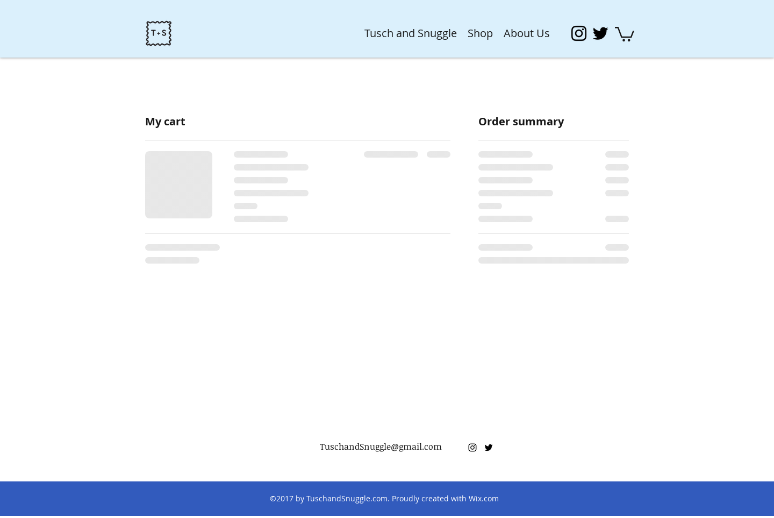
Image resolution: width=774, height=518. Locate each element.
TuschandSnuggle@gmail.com (381, 446)
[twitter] (600, 33)
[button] (624, 33)
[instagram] (579, 33)
